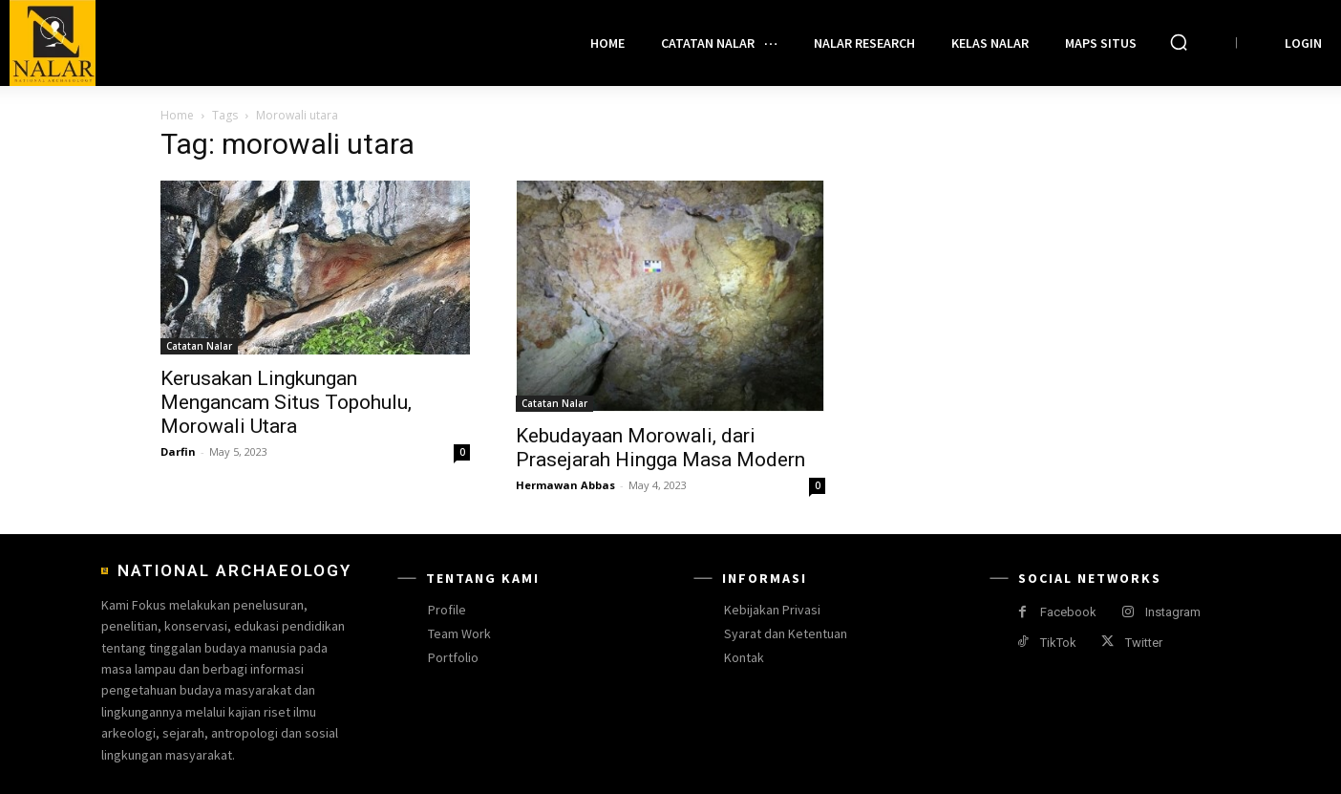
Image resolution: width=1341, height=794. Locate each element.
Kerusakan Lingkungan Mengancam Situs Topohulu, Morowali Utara (286, 402)
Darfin (178, 451)
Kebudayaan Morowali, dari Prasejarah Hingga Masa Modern (660, 447)
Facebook (1068, 612)
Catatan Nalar (199, 346)
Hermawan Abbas (565, 485)
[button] (1178, 42)
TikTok (1058, 642)
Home (177, 115)
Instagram (1173, 612)
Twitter (1143, 642)
